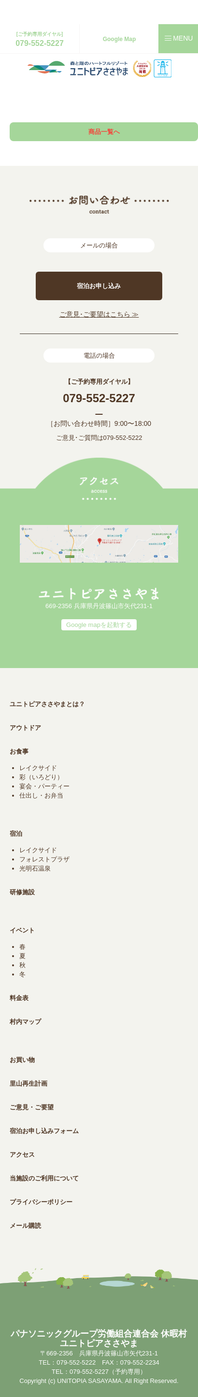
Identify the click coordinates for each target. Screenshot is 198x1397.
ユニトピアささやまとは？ (47, 704)
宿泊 (16, 833)
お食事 (19, 751)
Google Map (119, 39)
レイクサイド (38, 767)
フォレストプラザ (44, 859)
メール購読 (25, 1225)
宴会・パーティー (44, 786)
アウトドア (25, 727)
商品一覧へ (104, 131)
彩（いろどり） (41, 777)
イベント (22, 930)
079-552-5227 (39, 43)
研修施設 (22, 892)
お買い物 (22, 1059)
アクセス (22, 1154)
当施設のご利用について (44, 1178)
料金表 (19, 998)
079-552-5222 (122, 437)
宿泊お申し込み (99, 286)
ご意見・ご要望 (32, 1107)
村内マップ (25, 1021)
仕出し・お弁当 (41, 795)
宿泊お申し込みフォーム (44, 1131)
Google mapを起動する (99, 624)
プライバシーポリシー (41, 1202)
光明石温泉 (35, 868)
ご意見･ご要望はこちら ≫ (99, 314)
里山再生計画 (28, 1083)
